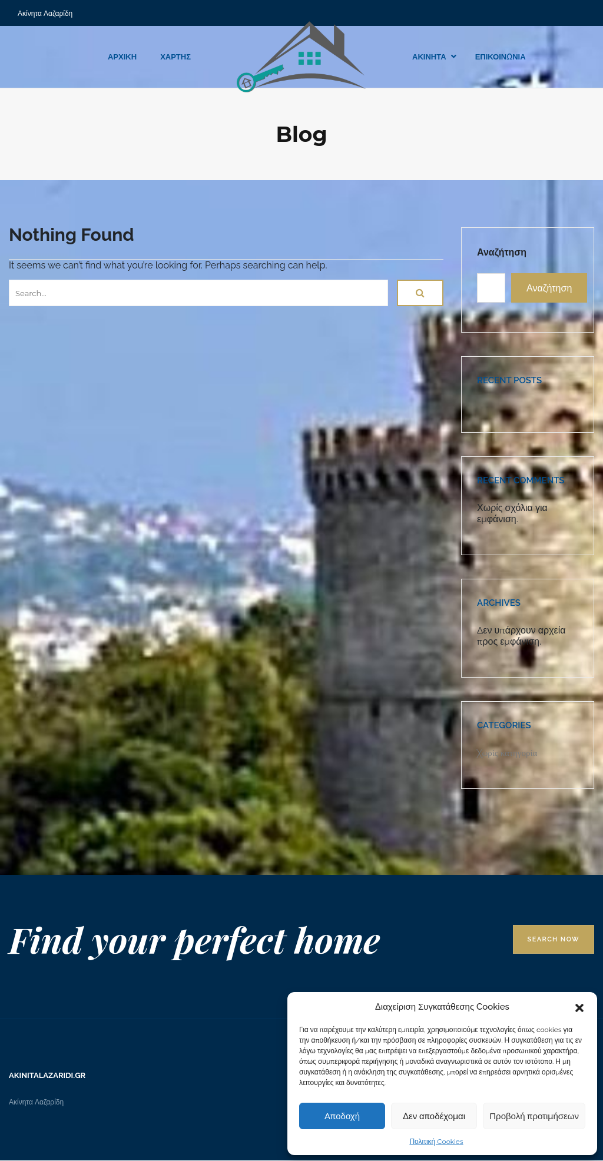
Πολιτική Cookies (436, 1141)
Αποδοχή (342, 1116)
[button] (579, 1007)
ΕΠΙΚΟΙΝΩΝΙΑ (500, 56)
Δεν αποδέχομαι (434, 1116)
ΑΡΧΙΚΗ (122, 56)
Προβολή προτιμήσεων (534, 1116)
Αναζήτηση (501, 252)
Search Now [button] (553, 939)
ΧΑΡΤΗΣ (175, 56)
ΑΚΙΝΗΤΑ (429, 56)
